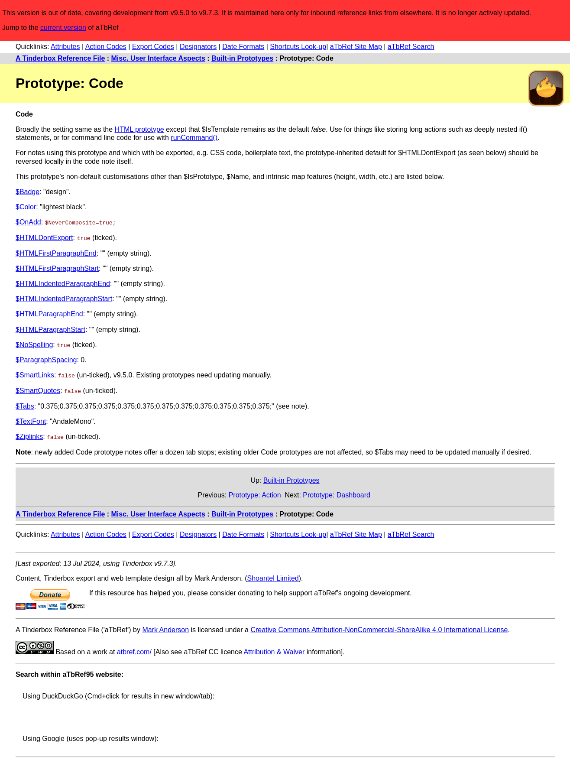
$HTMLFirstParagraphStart (57, 268)
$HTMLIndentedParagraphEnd (63, 283)
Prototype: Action (255, 493)
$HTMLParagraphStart (50, 329)
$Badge (27, 191)
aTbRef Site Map (356, 46)
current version (63, 27)
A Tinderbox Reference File (60, 58)
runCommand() (194, 137)
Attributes (65, 46)
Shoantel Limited (273, 577)
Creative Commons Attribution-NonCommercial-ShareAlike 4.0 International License (379, 629)
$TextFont (31, 420)
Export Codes (153, 46)
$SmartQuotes (38, 389)
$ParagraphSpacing (46, 359)
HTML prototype (139, 129)
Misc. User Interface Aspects (158, 58)
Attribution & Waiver (273, 651)
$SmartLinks (35, 374)
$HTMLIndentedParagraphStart (64, 298)
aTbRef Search (411, 46)
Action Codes (105, 46)
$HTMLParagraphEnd (49, 314)
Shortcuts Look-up (298, 46)
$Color (26, 207)
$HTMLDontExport (44, 237)
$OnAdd (28, 222)
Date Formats (243, 46)
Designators (198, 46)
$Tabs (25, 405)
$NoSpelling (34, 344)
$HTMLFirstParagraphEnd (56, 253)
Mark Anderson (165, 629)
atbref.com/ (134, 651)
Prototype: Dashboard (336, 493)
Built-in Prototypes (242, 58)
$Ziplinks (29, 435)
